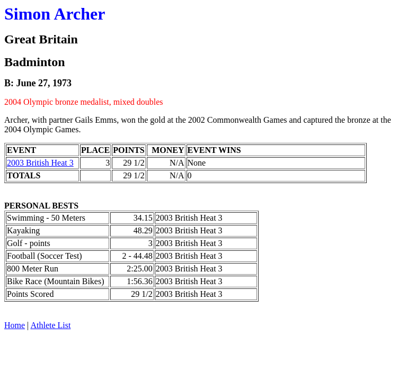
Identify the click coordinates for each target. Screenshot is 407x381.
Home (14, 325)
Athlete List (50, 325)
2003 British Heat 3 (40, 162)
